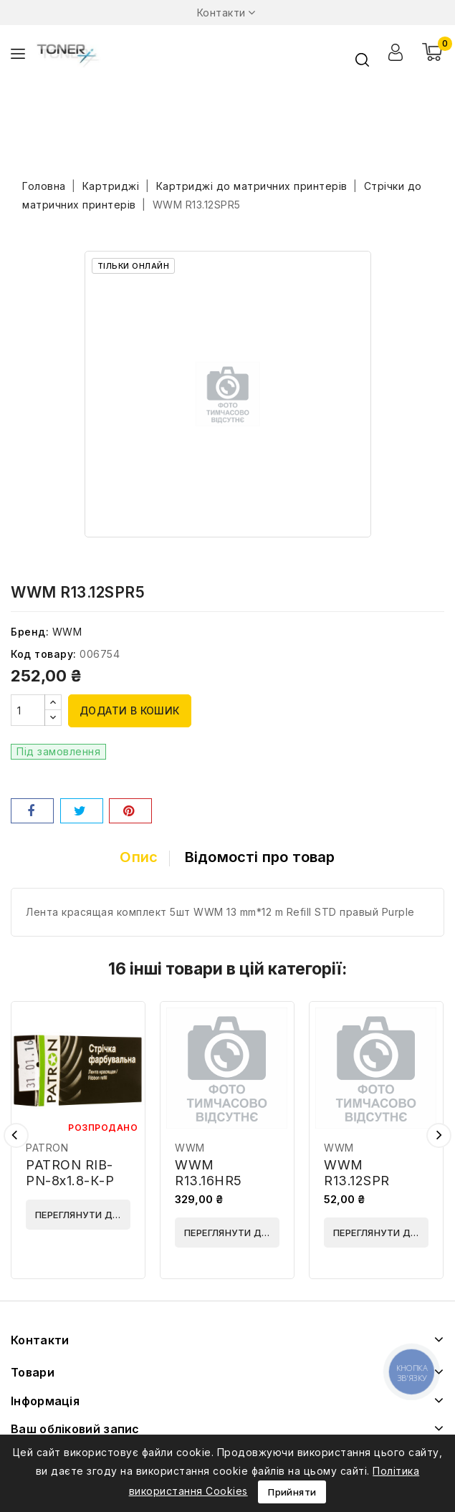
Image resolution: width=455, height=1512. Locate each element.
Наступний (438, 1135)
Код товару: (44, 654)
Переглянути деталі (82, 1214)
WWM (67, 632)
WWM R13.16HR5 (208, 1172)
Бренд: (30, 632)
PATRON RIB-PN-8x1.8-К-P (70, 1172)
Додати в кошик (130, 710)
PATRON (47, 1148)
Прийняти (292, 1492)
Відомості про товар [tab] (262, 857)
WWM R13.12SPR (357, 1172)
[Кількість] (28, 710)
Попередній (16, 1135)
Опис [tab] (136, 857)
